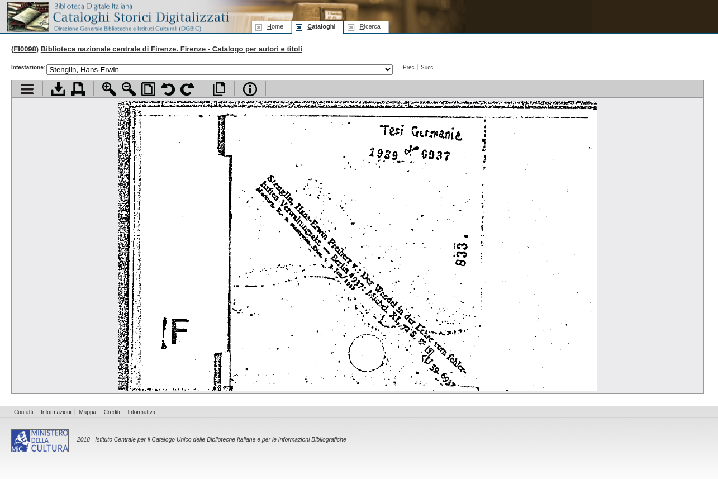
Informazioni (56, 412)
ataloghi (321, 26)
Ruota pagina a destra (187, 89)
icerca (369, 26)
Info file (250, 89)
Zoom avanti (109, 89)
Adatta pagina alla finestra (148, 89)
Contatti (23, 412)
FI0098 (24, 49)
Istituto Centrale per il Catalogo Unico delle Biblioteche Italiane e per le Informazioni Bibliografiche (220, 440)
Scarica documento (58, 89)
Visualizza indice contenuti (27, 89)
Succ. (428, 67)
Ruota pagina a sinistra (168, 89)
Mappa (88, 412)
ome (275, 26)
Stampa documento (78, 89)
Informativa (141, 412)
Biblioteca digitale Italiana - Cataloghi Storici (117, 16)
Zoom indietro (129, 89)
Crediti (112, 412)
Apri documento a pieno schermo (219, 89)
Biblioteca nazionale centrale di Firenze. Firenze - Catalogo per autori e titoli (171, 49)
